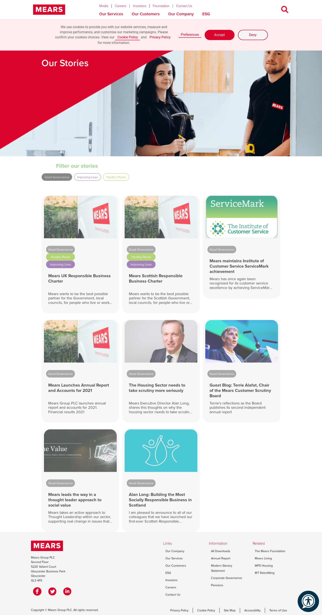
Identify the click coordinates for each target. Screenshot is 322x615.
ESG (206, 14)
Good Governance (57, 177)
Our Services (111, 14)
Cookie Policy (127, 37)
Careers (120, 6)
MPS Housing (264, 565)
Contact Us (184, 6)
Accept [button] (219, 35)
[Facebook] (38, 591)
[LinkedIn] (68, 591)
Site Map (230, 610)
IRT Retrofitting (264, 572)
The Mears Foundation (270, 551)
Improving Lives (87, 177)
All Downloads (220, 551)
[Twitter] (53, 591)
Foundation (161, 6)
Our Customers (146, 14)
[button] (107, 5)
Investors (139, 6)
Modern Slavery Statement (221, 568)
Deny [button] (252, 35)
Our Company (181, 14)
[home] (49, 9)
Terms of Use (278, 610)
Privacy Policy (160, 37)
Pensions (217, 585)
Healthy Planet (116, 177)
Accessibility (252, 610)
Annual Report (220, 558)
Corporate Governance (226, 578)
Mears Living (263, 558)
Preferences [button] (190, 35)
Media (103, 6)
